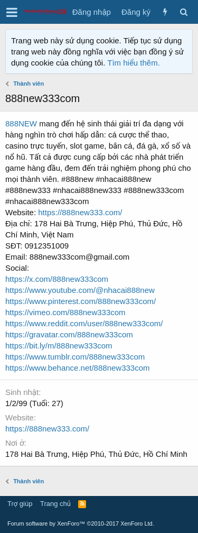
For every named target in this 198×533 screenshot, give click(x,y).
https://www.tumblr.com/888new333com (75, 356)
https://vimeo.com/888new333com (65, 312)
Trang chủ (55, 504)
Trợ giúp (19, 504)
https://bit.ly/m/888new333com (58, 345)
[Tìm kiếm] (183, 12)
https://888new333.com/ (80, 212)
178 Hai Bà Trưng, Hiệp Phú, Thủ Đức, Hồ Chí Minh (96, 453)
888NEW (21, 123)
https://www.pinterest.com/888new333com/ (80, 301)
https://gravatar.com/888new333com (69, 334)
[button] (12, 12)
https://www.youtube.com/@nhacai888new (80, 290)
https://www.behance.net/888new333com (77, 367)
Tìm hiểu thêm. (133, 62)
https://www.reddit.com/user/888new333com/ (84, 323)
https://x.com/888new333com (56, 278)
